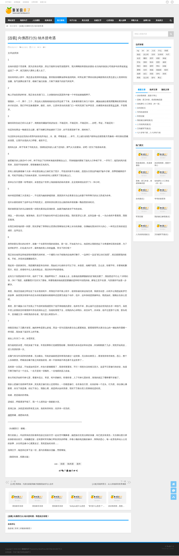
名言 (138, 58)
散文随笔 (60, 20)
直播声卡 (28, 552)
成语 (164, 62)
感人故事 (122, 20)
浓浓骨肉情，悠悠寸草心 (147, 96)
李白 (158, 66)
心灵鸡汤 (110, 20)
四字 (151, 58)
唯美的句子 (14, 47)
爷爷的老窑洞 (142, 112)
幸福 (164, 58)
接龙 (145, 66)
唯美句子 (23, 20)
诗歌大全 (134, 20)
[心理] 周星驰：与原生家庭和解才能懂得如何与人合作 (31, 484)
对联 (158, 58)
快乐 (151, 62)
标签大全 (43, 2)
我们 (138, 66)
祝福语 (158, 70)
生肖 (145, 70)
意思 (158, 62)
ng (138, 51)
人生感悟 (36, 20)
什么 (160, 51)
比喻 (164, 66)
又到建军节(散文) (144, 128)
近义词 (145, 78)
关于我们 (8, 2)
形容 (145, 62)
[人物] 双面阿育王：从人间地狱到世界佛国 (109, 484)
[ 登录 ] (16, 528)
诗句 (158, 74)
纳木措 (70, 464)
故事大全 (147, 20)
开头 (138, 62)
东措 (62, 464)
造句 (153, 78)
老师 (138, 74)
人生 (153, 51)
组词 (166, 70)
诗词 (164, 74)
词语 (151, 74)
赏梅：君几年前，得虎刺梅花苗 (149, 100)
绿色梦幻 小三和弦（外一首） (149, 104)
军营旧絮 (140, 116)
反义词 (145, 54)
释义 (159, 78)
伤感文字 (97, 20)
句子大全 (73, 20)
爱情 (138, 70)
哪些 (145, 58)
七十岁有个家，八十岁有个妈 (149, 133)
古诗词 (160, 54)
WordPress (42, 549)
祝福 (151, 70)
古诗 (153, 54)
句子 (167, 54)
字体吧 (22, 552)
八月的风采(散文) (144, 124)
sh (143, 51)
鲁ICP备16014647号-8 (54, 549)
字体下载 (16, 552)
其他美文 (159, 20)
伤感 (166, 51)
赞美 (138, 78)
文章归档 (34, 2)
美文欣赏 (85, 20)
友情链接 (17, 2)
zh (148, 51)
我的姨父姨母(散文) (145, 120)
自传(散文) (141, 108)
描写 (151, 66)
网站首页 (11, 20)
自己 (145, 74)
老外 (79, 464)
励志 (138, 54)
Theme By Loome (168, 549)
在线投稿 (26, 2)
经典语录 (48, 20)
